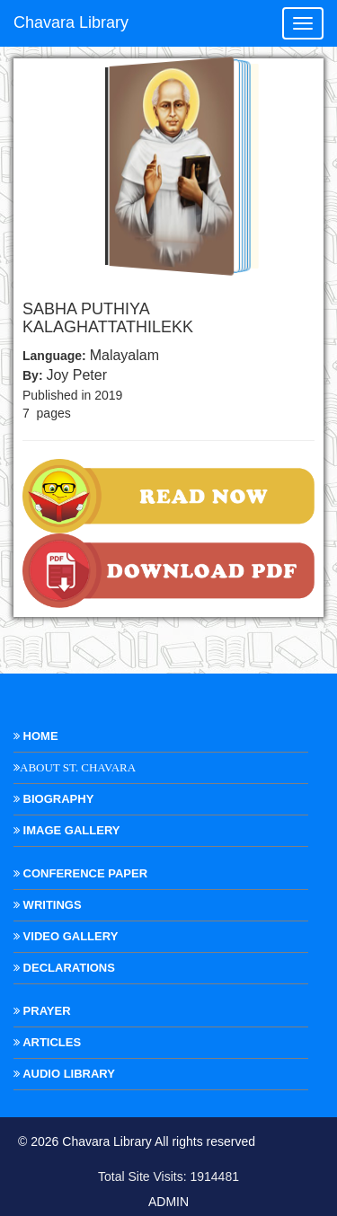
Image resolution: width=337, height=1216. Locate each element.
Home (35, 736)
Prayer (42, 1011)
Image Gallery (66, 830)
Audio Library (64, 1073)
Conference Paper (80, 873)
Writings (47, 905)
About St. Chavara (78, 767)
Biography (53, 799)
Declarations (64, 967)
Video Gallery (65, 936)
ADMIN (168, 1201)
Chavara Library (71, 22)
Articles (47, 1042)
